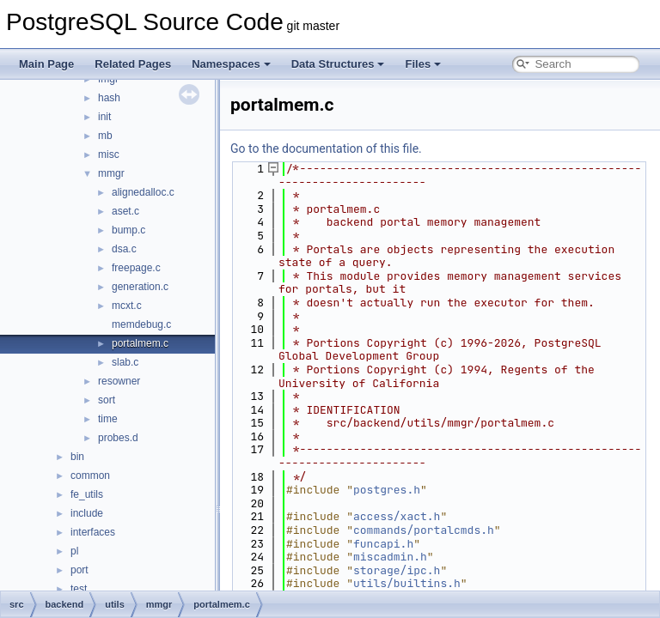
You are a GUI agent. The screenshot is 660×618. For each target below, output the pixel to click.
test (78, 589)
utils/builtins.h (407, 583)
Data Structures (338, 64)
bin (77, 457)
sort (106, 400)
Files (423, 64)
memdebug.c (141, 324)
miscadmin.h (390, 556)
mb (105, 136)
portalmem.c (140, 343)
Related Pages (133, 64)
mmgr (111, 173)
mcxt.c (127, 306)
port (79, 570)
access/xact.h (396, 516)
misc (108, 154)
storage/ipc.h (396, 570)
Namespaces (231, 64)
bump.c (128, 230)
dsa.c (124, 249)
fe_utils (86, 494)
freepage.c (136, 268)
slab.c (125, 362)
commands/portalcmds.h (423, 530)
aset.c (125, 211)
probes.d (118, 438)
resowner (119, 381)
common (90, 476)
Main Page (46, 64)
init (104, 117)
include (86, 513)
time (108, 419)
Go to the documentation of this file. (326, 148)
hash (109, 98)
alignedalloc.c (143, 192)
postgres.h (386, 489)
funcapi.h (383, 543)
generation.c (140, 287)
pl (74, 551)
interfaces (92, 532)
